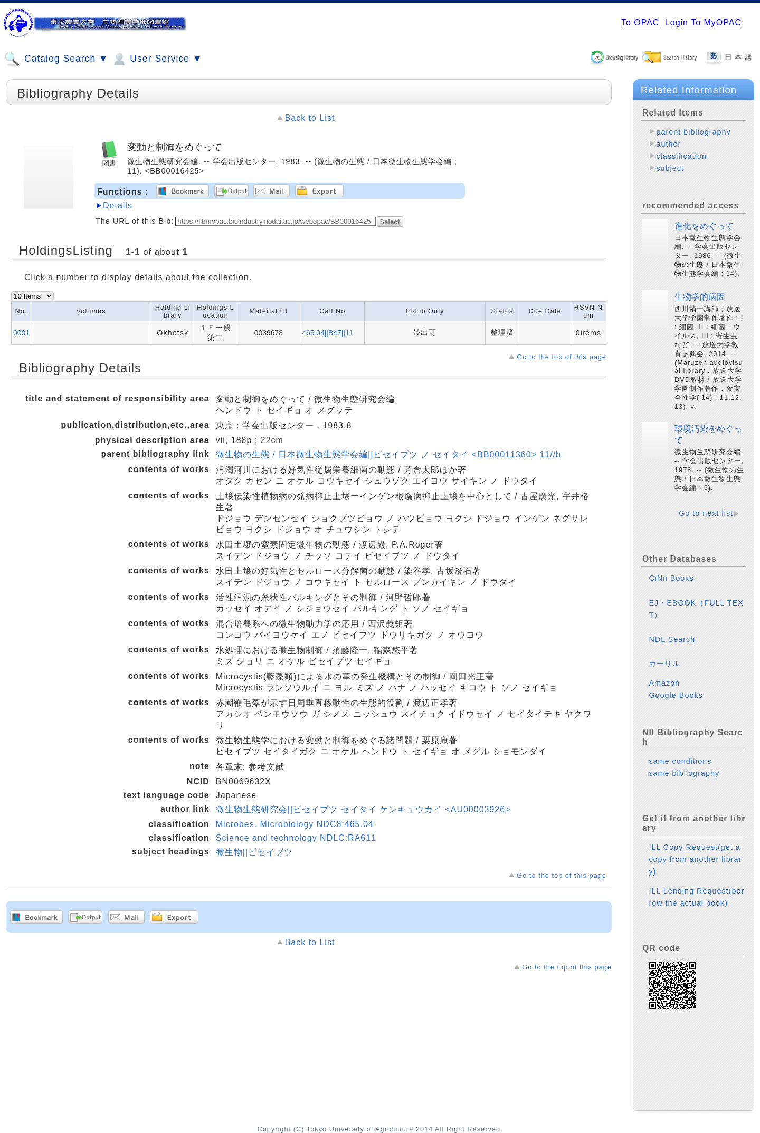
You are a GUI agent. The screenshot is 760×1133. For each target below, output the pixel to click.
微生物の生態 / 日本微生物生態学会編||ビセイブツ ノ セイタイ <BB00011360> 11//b (388, 454)
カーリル (664, 663)
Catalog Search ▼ (56, 59)
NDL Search (672, 639)
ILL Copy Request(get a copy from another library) (695, 859)
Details (117, 205)
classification (681, 156)
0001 (21, 333)
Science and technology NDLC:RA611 (296, 837)
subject (670, 168)
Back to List (310, 117)
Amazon (664, 683)
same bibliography (684, 773)
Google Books (675, 695)
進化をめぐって (704, 226)
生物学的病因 (699, 296)
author (668, 144)
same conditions (680, 761)
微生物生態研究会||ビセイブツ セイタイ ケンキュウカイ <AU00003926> (363, 809)
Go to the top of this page (561, 357)
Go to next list (706, 513)
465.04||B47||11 (327, 333)
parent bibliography (693, 132)
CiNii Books (671, 578)
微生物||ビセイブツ (254, 852)
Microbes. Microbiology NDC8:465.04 (295, 824)
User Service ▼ (156, 59)
